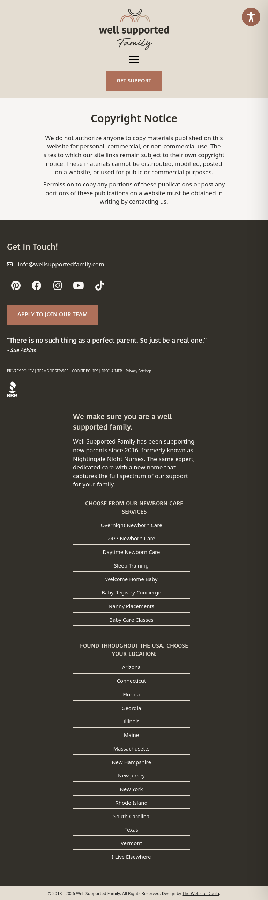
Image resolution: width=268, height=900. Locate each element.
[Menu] (134, 60)
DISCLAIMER (112, 370)
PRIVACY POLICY (20, 370)
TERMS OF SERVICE (52, 370)
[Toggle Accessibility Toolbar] (251, 17)
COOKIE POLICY (85, 370)
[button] (15, 285)
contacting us (147, 201)
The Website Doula (201, 894)
